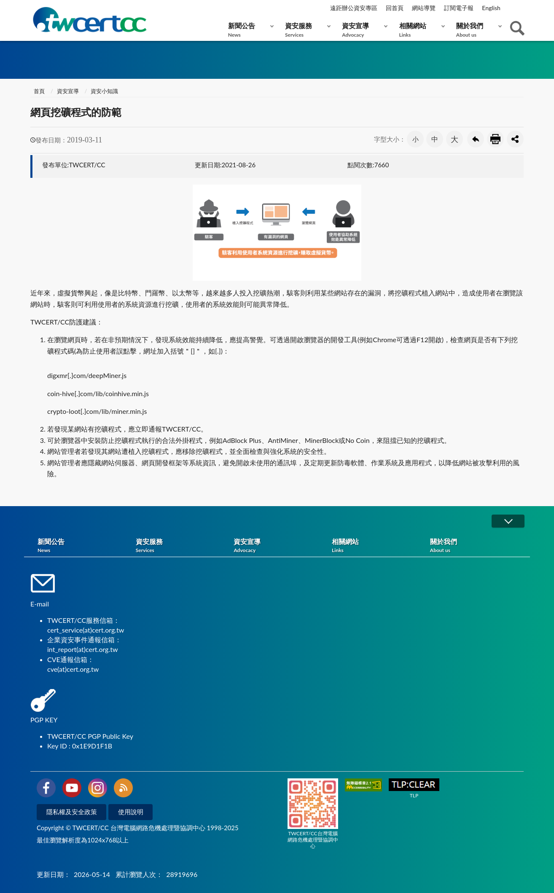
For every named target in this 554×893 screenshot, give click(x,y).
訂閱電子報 (458, 7)
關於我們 (477, 29)
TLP (414, 788)
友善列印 (495, 139)
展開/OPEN (508, 521)
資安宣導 (363, 29)
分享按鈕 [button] (515, 139)
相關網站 (420, 29)
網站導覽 (424, 7)
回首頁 (394, 7)
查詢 (517, 28)
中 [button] (434, 139)
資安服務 (306, 29)
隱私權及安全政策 (71, 811)
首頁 (38, 91)
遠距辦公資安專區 (353, 7)
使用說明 (130, 811)
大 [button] (454, 139)
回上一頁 (475, 139)
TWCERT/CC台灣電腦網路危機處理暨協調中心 (313, 813)
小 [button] (415, 139)
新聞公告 (249, 29)
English (491, 7)
